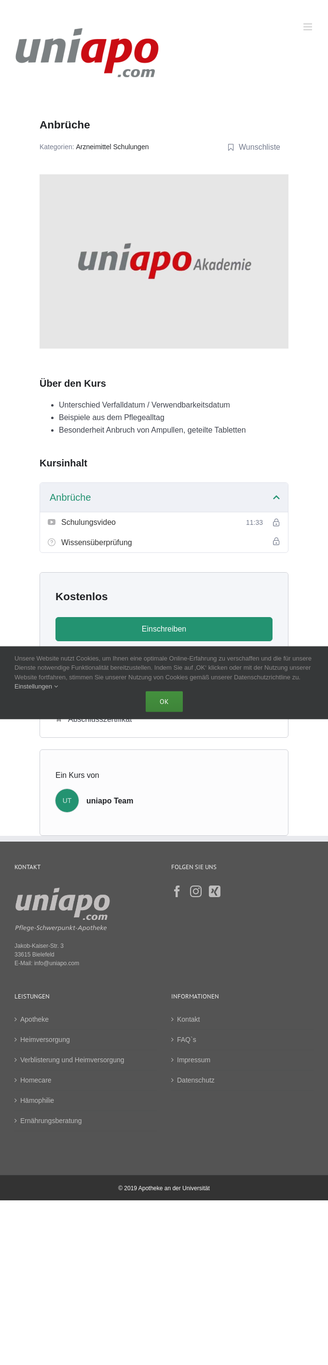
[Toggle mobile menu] (308, 27)
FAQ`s (186, 1039)
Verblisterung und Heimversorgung (72, 1060)
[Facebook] (177, 891)
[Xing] (214, 891)
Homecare (36, 1080)
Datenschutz (196, 1080)
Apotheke (34, 1019)
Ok (164, 701)
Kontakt (188, 1019)
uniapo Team (110, 801)
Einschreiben (164, 629)
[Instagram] (196, 891)
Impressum (193, 1060)
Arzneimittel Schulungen (112, 147)
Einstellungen (36, 686)
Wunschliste (253, 147)
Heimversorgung (45, 1039)
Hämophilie (37, 1100)
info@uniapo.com (57, 963)
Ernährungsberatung (51, 1121)
